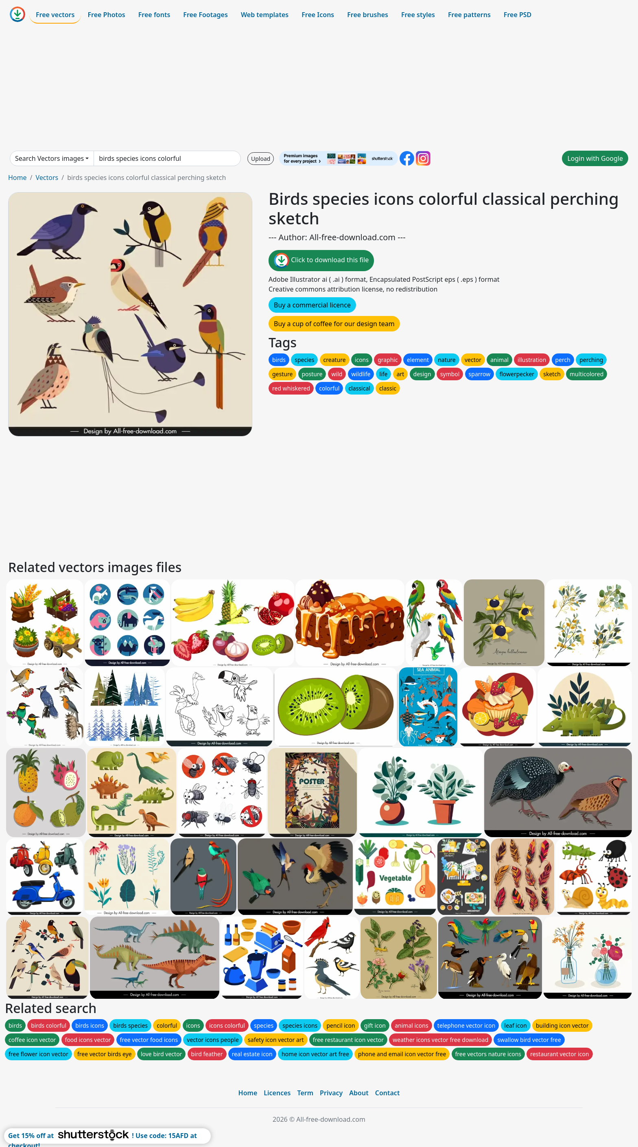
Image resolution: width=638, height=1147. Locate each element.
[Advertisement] (319, 87)
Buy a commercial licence (312, 304)
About (358, 1092)
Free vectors (55, 14)
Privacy (331, 1092)
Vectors (46, 177)
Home (17, 177)
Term (305, 1092)
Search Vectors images (49, 158)
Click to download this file (321, 260)
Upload (260, 158)
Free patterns (469, 14)
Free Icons (318, 14)
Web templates (264, 14)
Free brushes (367, 14)
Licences (277, 1092)
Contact (387, 1092)
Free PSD (517, 14)
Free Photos (106, 14)
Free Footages (205, 14)
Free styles (418, 14)
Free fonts (154, 14)
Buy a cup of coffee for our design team (334, 323)
